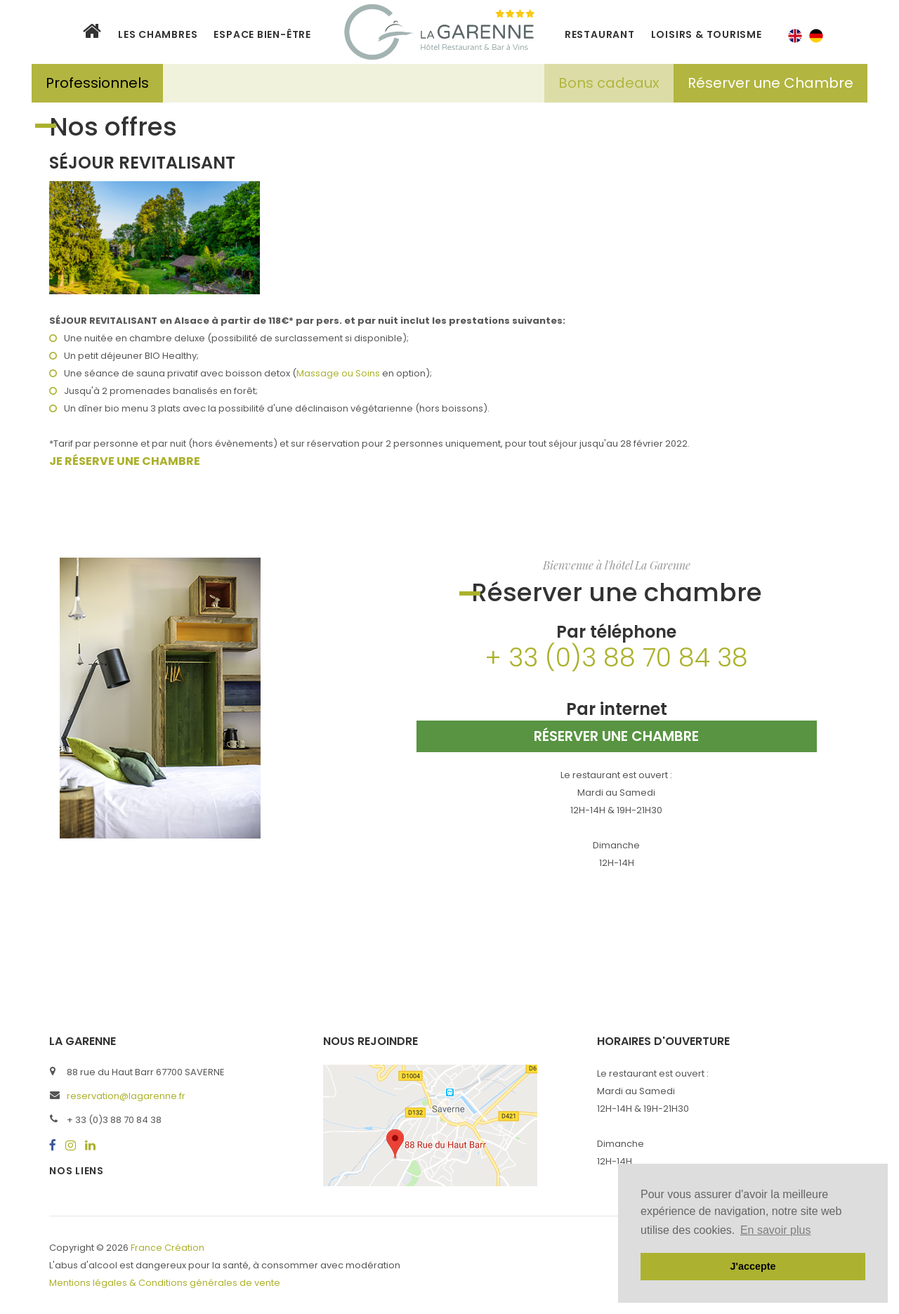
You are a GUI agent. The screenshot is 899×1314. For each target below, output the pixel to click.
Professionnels (97, 83)
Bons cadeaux (609, 83)
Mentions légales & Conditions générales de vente (164, 1282)
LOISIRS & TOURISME (706, 34)
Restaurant (600, 34)
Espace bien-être (262, 34)
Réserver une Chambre (770, 83)
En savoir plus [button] (775, 1230)
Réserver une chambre (616, 736)
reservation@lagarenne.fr (126, 1096)
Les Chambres (157, 34)
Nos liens (76, 1171)
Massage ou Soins (338, 373)
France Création (167, 1247)
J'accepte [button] (752, 1266)
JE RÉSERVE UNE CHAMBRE (124, 461)
